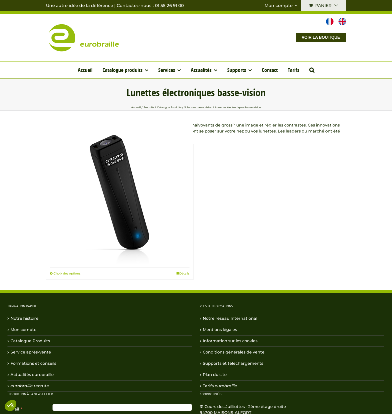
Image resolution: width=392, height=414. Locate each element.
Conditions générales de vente (233, 352)
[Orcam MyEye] (119, 192)
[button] (311, 70)
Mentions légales (220, 329)
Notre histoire (24, 318)
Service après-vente (30, 352)
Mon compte (23, 329)
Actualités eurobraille (32, 374)
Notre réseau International (230, 318)
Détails (184, 273)
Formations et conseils (33, 363)
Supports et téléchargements (233, 363)
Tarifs (220, 386)
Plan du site (215, 374)
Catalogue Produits (30, 340)
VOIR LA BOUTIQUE (321, 37)
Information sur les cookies (230, 340)
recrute (29, 386)
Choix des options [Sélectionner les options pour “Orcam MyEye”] (67, 273)
